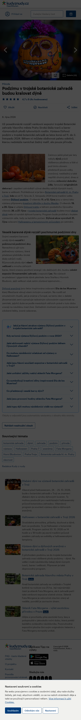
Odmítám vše (32, 710)
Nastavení (50, 710)
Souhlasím (13, 710)
